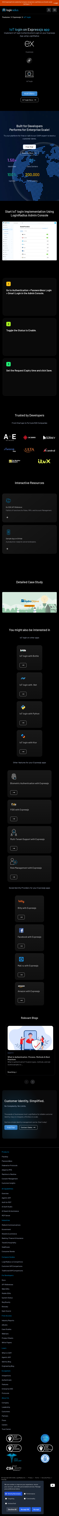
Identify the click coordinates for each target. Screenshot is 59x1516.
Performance (29, 1494)
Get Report (27, 4)
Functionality (29, 1498)
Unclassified (10, 1503)
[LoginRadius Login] (49, 10)
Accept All (25, 1509)
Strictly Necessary (13, 1494)
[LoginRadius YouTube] (52, 1485)
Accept (36, 1509)
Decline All (12, 1509)
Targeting (9, 1498)
